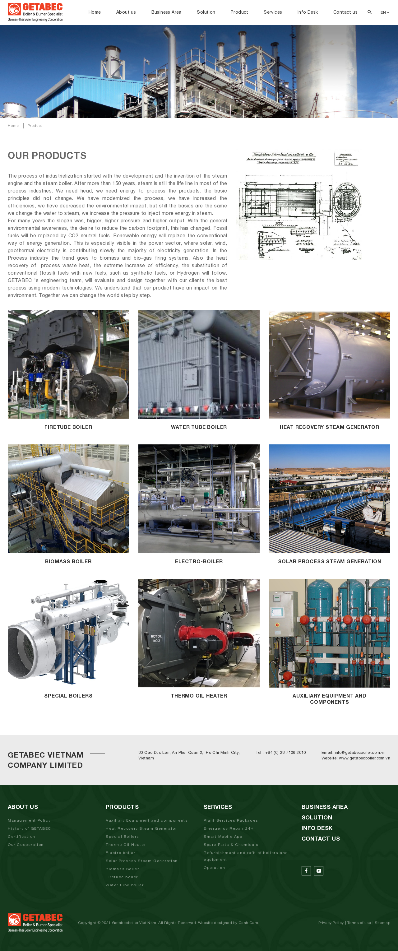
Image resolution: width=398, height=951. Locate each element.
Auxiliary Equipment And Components (329, 699)
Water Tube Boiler (199, 427)
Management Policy (29, 820)
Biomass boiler (68, 561)
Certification (21, 836)
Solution (206, 12)
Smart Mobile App (223, 836)
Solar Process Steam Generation (329, 561)
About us (126, 12)
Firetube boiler (68, 427)
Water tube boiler (125, 885)
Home (95, 12)
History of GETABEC (29, 828)
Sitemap (382, 923)
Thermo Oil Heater (199, 695)
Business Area (166, 12)
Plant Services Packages (231, 820)
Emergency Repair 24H (229, 828)
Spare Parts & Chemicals (231, 844)
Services (273, 12)
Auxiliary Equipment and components (147, 820)
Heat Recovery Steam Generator (329, 427)
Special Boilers (68, 695)
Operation (214, 867)
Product (239, 12)
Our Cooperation (26, 844)
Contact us (345, 12)
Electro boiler (120, 853)
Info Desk (308, 12)
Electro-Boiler (199, 561)
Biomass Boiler (122, 869)
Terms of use (359, 923)
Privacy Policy (331, 923)
